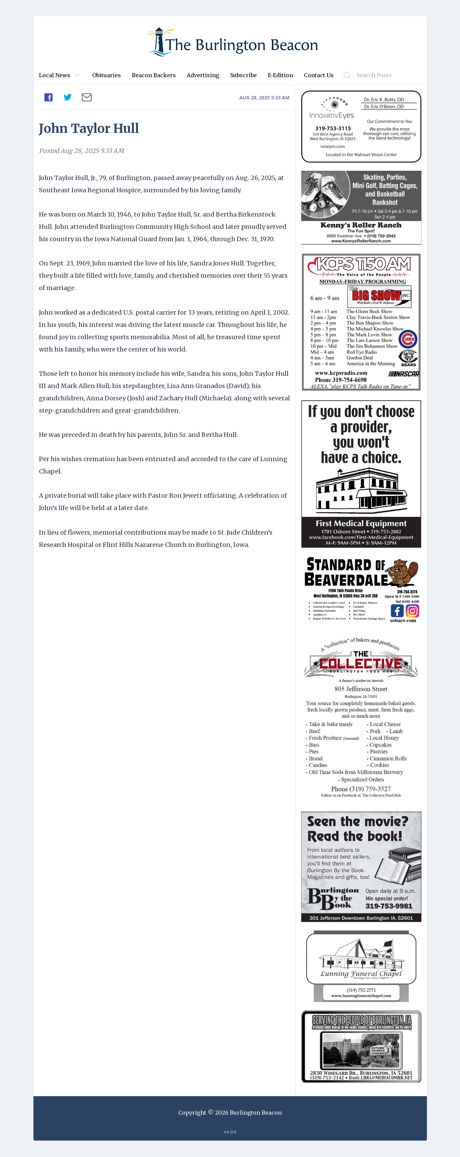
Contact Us (319, 75)
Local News (54, 75)
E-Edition (280, 75)
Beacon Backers (154, 75)
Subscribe (243, 75)
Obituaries (106, 75)
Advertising (203, 75)
